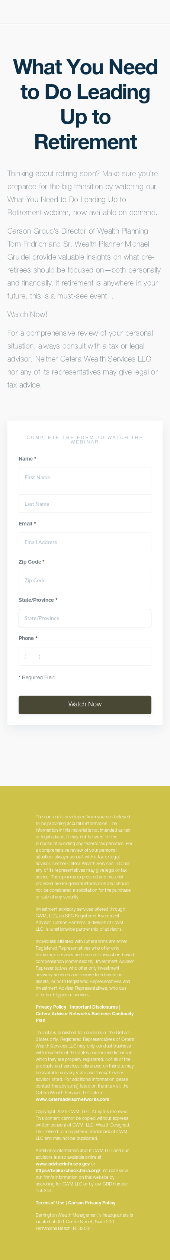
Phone (28, 638)
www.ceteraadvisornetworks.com (72, 1100)
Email (27, 524)
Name (27, 459)
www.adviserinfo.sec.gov (63, 1164)
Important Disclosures (94, 1007)
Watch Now (85, 705)
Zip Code (32, 562)
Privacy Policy (51, 1007)
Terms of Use (50, 1203)
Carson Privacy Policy (91, 1203)
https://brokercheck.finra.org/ (68, 1171)
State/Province (38, 600)
